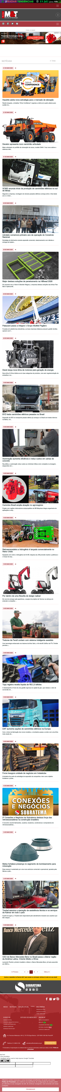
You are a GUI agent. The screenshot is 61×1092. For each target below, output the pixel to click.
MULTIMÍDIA (40, 1007)
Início (5, 1007)
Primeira (15, 972)
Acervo (32, 1006)
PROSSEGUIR (30, 1089)
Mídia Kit (41, 1022)
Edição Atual (23, 1007)
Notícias (13, 1007)
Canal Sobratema (40, 1013)
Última (46, 972)
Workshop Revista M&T (9, 1028)
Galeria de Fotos (40, 1009)
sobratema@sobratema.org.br (34, 1043)
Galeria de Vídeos (40, 1011)
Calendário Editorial (44, 1024)
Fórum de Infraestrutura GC (11, 1022)
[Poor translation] (7, 1060)
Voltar (53, 61)
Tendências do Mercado (9, 1024)
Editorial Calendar (44, 1027)
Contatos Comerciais (44, 1029)
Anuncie (42, 1017)
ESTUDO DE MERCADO (28, 1017)
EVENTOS (6, 1017)
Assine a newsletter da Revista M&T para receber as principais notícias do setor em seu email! (30, 977)
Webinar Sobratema (8, 1026)
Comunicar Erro (50, 1043)
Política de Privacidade (9, 1082)
